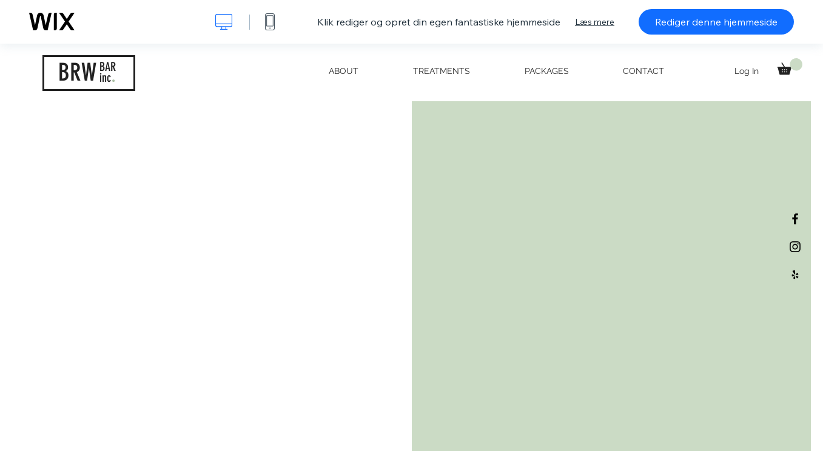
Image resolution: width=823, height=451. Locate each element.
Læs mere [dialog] (594, 21)
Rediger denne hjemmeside (716, 22)
